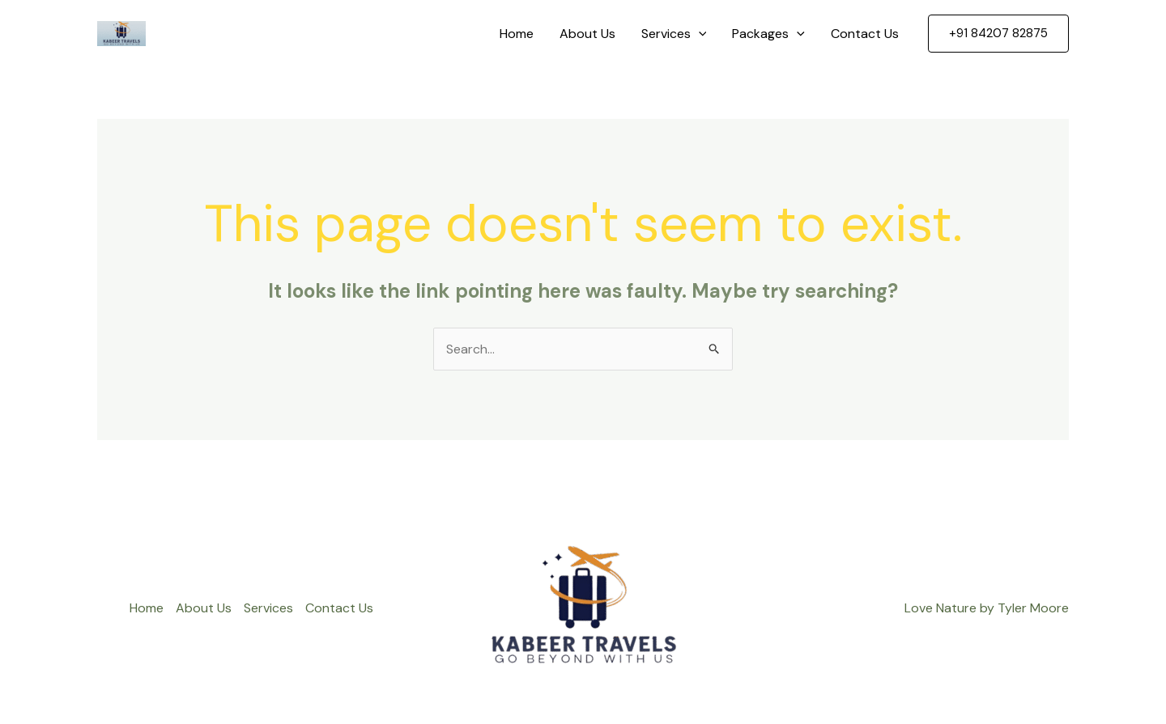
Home (517, 33)
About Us (587, 33)
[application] (699, 34)
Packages (768, 34)
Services (674, 34)
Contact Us (865, 33)
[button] (998, 34)
